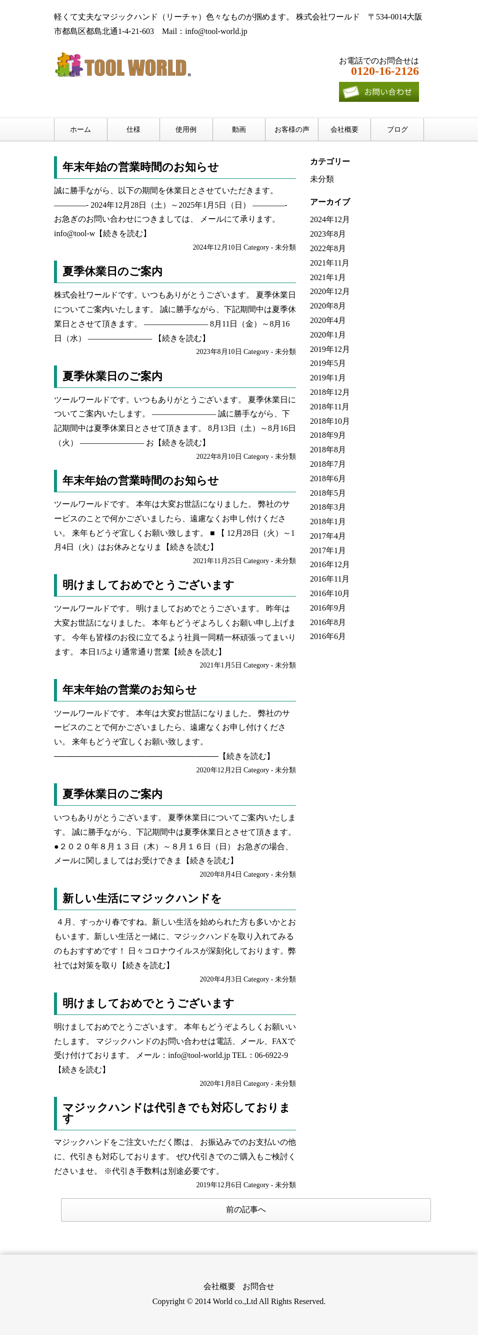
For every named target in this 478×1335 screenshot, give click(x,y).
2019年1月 (328, 377)
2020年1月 (328, 335)
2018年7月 (328, 464)
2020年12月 (330, 291)
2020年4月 (328, 320)
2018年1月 (328, 521)
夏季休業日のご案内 (112, 271)
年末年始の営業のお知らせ (129, 689)
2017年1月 (328, 550)
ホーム (80, 129)
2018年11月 (330, 406)
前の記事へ (246, 1209)
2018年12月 (330, 392)
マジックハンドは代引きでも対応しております (176, 1113)
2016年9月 (328, 608)
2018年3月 (328, 507)
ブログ (397, 129)
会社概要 (344, 129)
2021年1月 (328, 277)
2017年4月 (328, 536)
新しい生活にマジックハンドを (142, 898)
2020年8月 (328, 306)
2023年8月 (328, 234)
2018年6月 (328, 478)
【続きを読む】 (123, 233)
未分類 (285, 247)
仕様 (133, 129)
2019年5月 (328, 363)
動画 (239, 129)
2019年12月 (330, 349)
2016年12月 (330, 564)
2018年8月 (328, 449)
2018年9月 (328, 435)
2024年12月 (330, 219)
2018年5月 (328, 493)
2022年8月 (328, 248)
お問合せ (258, 1286)
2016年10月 (330, 593)
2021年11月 (330, 263)
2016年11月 (330, 579)
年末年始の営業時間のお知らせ (140, 167)
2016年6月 (328, 636)
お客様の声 (292, 129)
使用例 (186, 129)
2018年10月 (330, 421)
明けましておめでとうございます (148, 585)
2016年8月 (328, 622)
